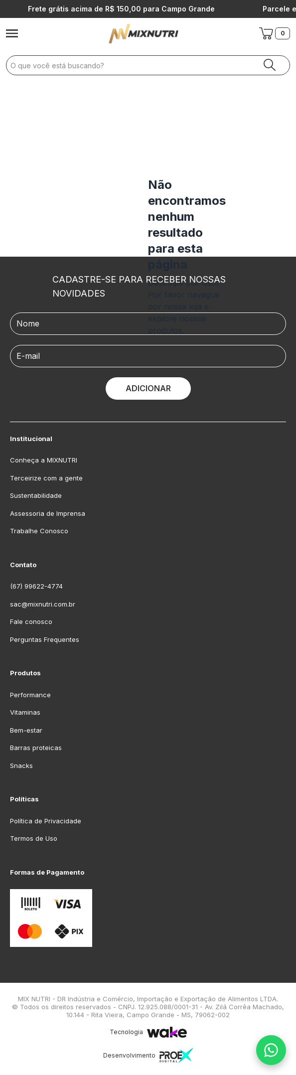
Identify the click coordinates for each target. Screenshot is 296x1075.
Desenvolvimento (148, 1055)
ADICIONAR (148, 388)
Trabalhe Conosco (39, 531)
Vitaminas (25, 712)
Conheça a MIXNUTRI (43, 460)
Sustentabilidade (36, 495)
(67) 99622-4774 (36, 586)
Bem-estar (26, 730)
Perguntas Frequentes (44, 639)
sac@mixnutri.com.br (42, 604)
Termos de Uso (33, 838)
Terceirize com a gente (46, 478)
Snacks (21, 765)
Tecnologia (148, 1032)
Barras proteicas (36, 748)
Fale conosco (31, 621)
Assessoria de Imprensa (47, 513)
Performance (30, 695)
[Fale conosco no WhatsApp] (271, 1050)
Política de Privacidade (45, 821)
